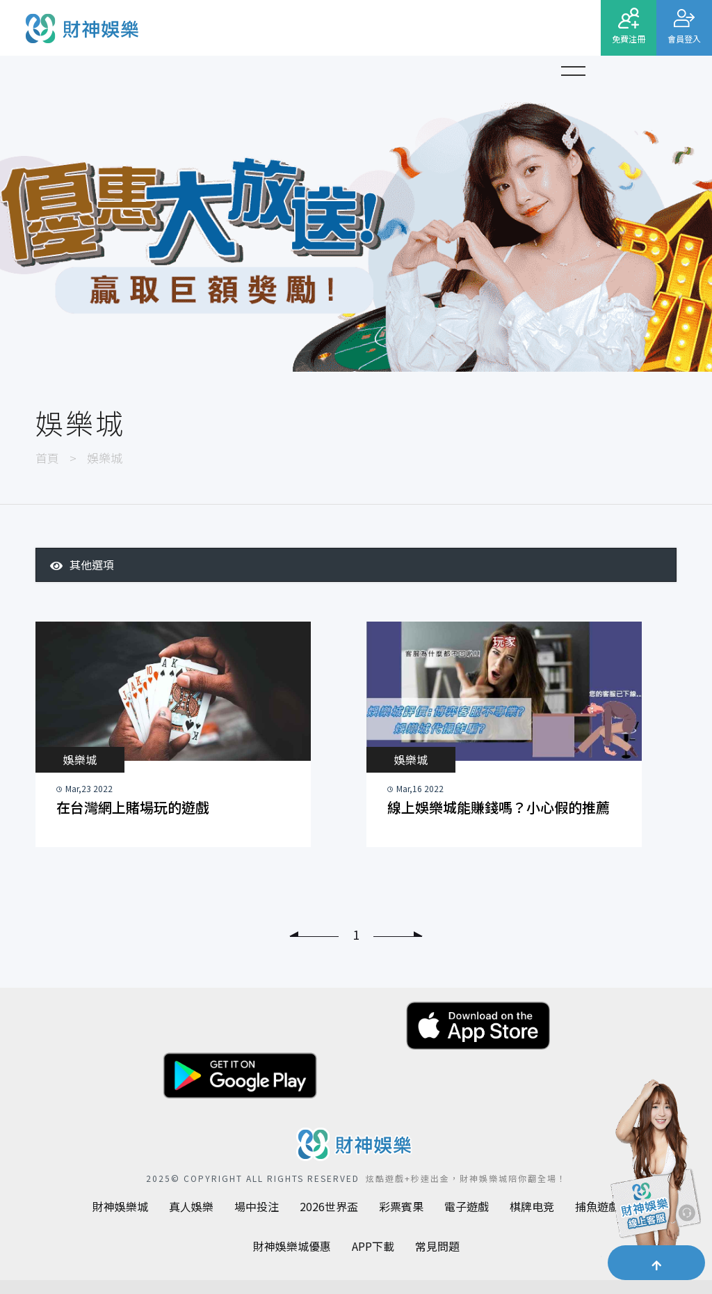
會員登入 (684, 39)
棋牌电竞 (532, 1206)
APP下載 (373, 1246)
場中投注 (256, 1206)
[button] (573, 69)
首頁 (47, 457)
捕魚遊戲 (597, 1206)
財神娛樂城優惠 (292, 1246)
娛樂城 (80, 759)
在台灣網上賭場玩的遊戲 (132, 807)
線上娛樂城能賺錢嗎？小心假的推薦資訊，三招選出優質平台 (498, 808)
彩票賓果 (401, 1206)
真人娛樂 (191, 1206)
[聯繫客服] (653, 1172)
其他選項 (82, 564)
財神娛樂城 (120, 1206)
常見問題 (437, 1246)
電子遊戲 (466, 1206)
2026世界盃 (329, 1206)
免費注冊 (628, 39)
